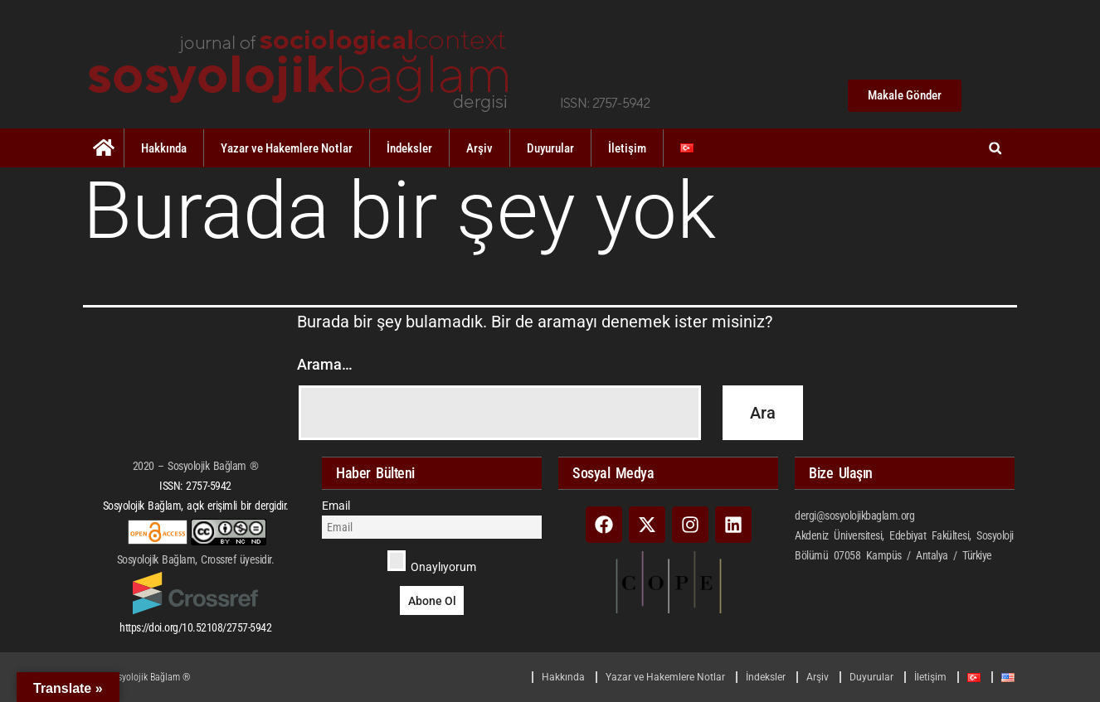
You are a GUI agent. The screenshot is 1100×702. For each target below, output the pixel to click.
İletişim (627, 148)
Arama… (325, 364)
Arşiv (479, 148)
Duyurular (550, 148)
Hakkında (164, 148)
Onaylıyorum (431, 562)
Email (336, 505)
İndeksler (409, 148)
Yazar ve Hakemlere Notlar (287, 148)
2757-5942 (208, 485)
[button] (995, 148)
